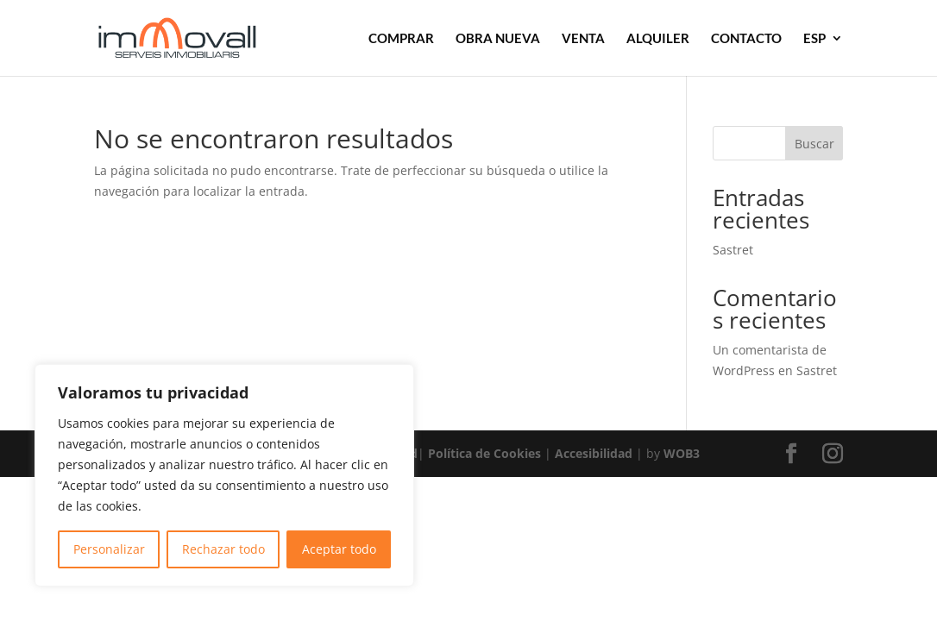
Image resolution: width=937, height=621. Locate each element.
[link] (201, 36)
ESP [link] (814, 39)
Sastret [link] (733, 250)
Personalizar (109, 549)
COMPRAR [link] (401, 39)
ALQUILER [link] (657, 39)
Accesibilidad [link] (593, 453)
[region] (224, 475)
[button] (791, 454)
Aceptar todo (339, 549)
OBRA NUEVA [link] (498, 39)
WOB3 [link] (681, 453)
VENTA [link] (583, 39)
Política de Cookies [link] (484, 453)
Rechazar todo (223, 549)
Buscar (814, 143)
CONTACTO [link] (746, 39)
